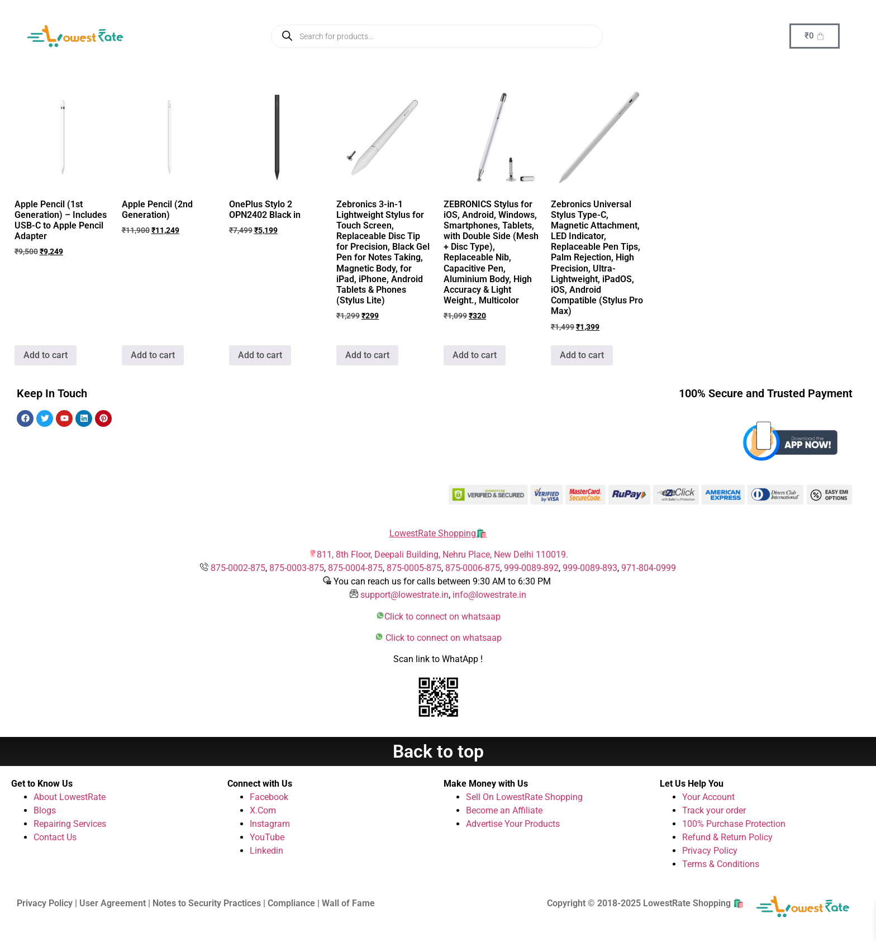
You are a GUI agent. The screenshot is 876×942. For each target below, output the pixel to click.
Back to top (438, 751)
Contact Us (55, 837)
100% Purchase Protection (733, 824)
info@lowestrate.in (489, 594)
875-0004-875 (355, 568)
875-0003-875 (296, 568)
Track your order (714, 810)
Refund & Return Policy (727, 837)
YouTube (267, 837)
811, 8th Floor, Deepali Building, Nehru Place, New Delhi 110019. (442, 554)
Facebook (269, 797)
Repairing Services (70, 824)
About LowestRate (70, 797)
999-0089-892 (531, 568)
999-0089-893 (590, 568)
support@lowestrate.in (404, 594)
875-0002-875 (238, 568)
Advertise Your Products (513, 824)
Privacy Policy (709, 850)
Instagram (270, 824)
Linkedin (266, 850)
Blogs (45, 810)
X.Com (263, 810)
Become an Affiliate (504, 810)
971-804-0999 (648, 568)
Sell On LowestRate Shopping (524, 797)
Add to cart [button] (45, 355)
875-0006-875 (472, 568)
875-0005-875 (414, 568)
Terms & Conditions (720, 864)
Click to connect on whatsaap (442, 616)
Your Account (708, 797)
